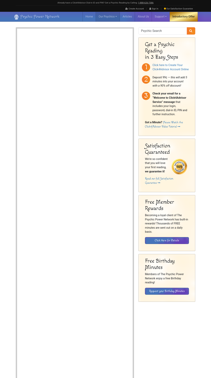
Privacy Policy (178, 339)
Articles (127, 16)
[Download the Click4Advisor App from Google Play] (155, 314)
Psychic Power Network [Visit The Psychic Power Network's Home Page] (50, 360)
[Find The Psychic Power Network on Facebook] (182, 363)
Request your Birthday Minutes (167, 291)
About (127, 339)
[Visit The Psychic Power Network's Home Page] (37, 347)
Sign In (153, 8)
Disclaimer (164, 339)
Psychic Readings (54, 152)
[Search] (191, 31)
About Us (143, 16)
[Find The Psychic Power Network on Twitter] (191, 363)
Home (89, 16)
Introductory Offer (183, 16)
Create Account (134, 8)
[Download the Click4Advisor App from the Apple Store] (182, 314)
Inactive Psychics (147, 339)
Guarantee (178, 8)
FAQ (135, 339)
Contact (191, 339)
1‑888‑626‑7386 (146, 2)
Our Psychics (107, 16)
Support (160, 16)
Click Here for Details (167, 240)
